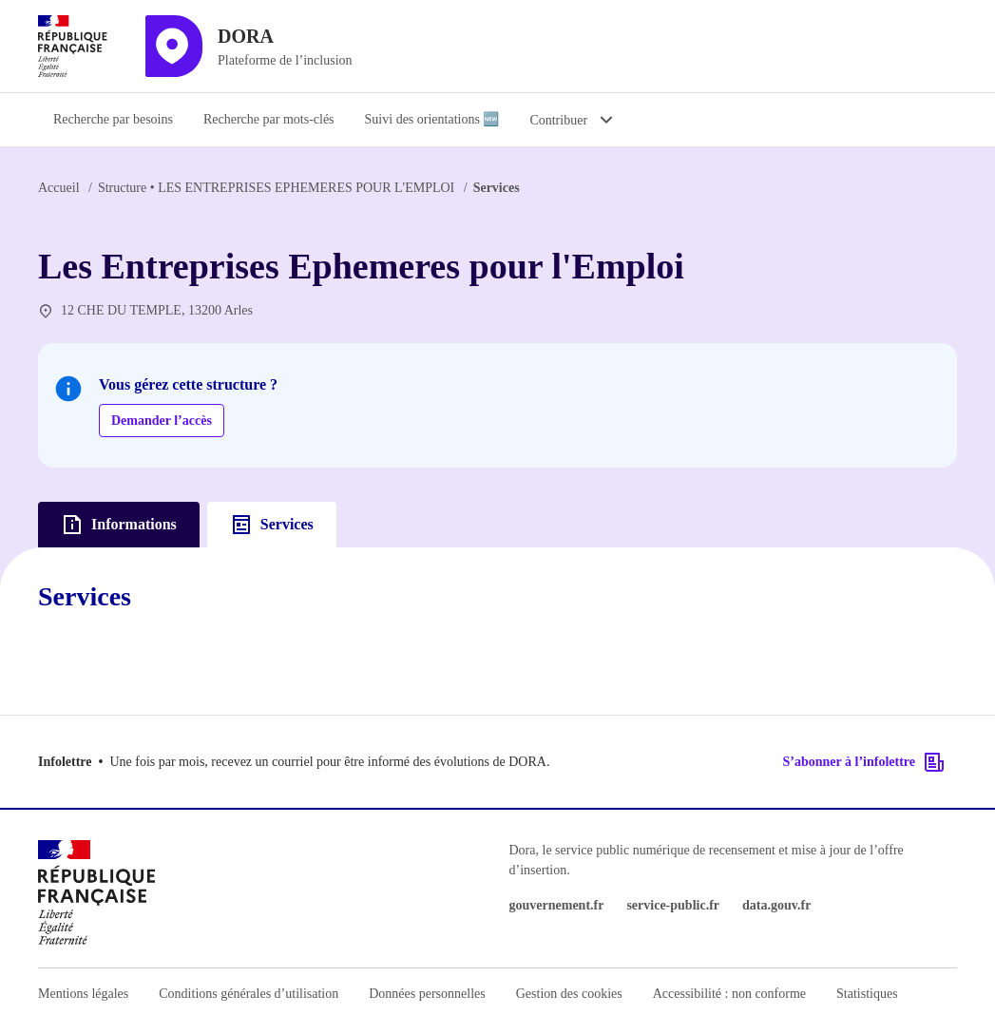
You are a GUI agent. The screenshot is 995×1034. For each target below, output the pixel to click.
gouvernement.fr (556, 905)
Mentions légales (83, 993)
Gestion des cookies (569, 993)
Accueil (59, 188)
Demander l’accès (161, 420)
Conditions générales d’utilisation (248, 993)
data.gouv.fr (776, 905)
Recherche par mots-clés (269, 119)
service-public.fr (672, 905)
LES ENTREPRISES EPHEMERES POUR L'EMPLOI (276, 188)
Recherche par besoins (113, 119)
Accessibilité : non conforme (729, 993)
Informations (119, 524)
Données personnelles (427, 993)
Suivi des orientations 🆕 (432, 119)
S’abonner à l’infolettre (864, 762)
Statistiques (867, 993)
